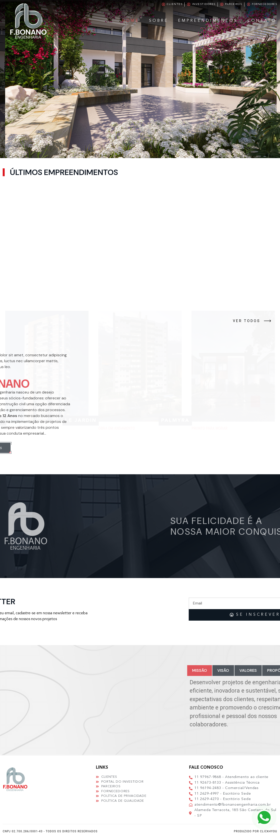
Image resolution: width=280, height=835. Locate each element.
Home (130, 21)
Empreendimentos (208, 21)
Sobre (158, 21)
